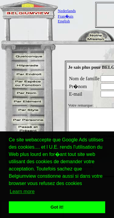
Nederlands (67, 10)
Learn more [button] (22, 191)
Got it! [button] (56, 207)
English (64, 21)
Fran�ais (65, 16)
